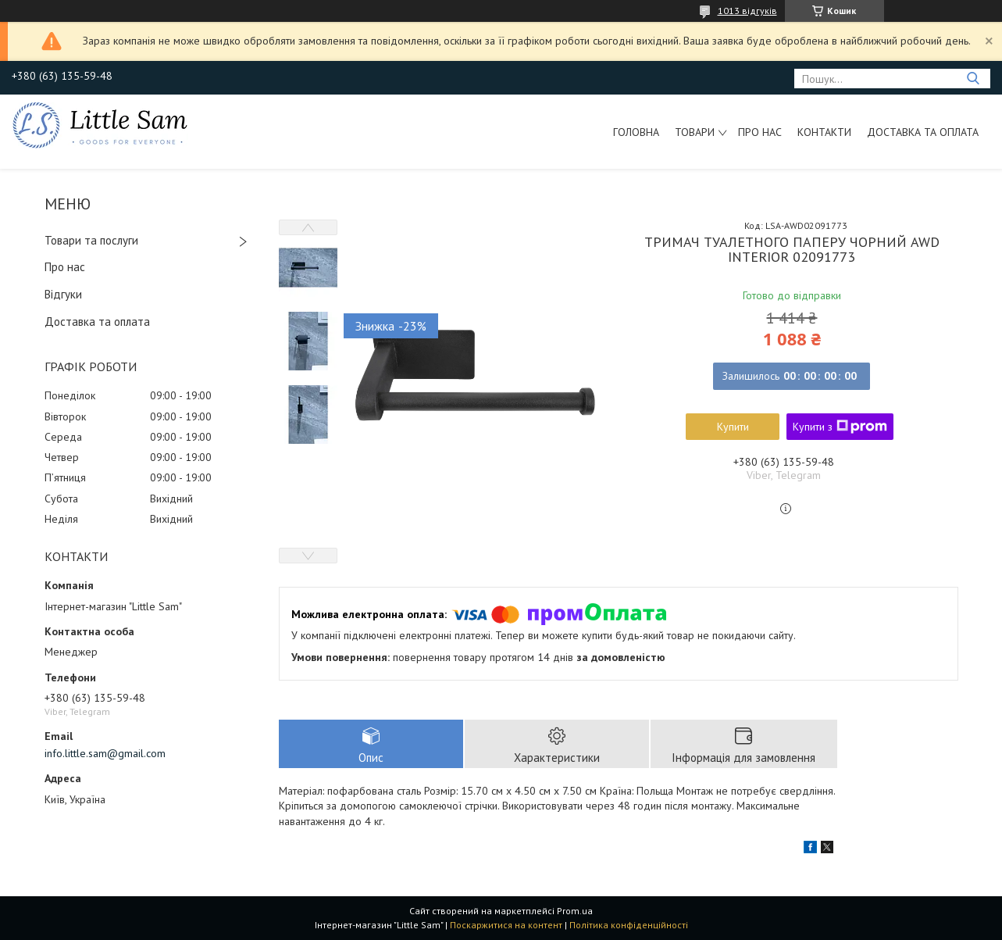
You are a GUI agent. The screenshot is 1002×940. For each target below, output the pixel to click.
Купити (733, 427)
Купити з (840, 427)
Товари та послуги (91, 240)
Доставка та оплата (923, 132)
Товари (695, 132)
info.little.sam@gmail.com (105, 753)
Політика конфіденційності (628, 925)
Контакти (824, 132)
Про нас (760, 132)
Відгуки (63, 294)
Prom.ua (575, 911)
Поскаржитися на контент (506, 925)
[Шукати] (972, 78)
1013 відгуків (747, 10)
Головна (636, 132)
